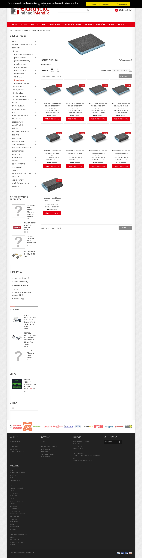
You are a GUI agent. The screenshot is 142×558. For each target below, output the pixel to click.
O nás (111, 24)
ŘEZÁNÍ (15, 161)
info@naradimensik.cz (85, 460)
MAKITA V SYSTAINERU (20, 132)
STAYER (15, 170)
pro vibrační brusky (20, 70)
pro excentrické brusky (22, 61)
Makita (24, 24)
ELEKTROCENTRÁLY (19, 109)
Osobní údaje (14, 449)
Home (14, 24)
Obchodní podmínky (72, 24)
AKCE (14, 41)
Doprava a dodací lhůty (95, 24)
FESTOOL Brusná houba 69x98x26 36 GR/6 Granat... (98, 153)
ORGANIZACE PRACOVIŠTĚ (21, 148)
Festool (34, 24)
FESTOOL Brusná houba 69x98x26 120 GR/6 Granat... (75, 153)
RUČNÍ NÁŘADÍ (17, 157)
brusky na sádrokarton (21, 99)
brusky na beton (18, 87)
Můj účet (14, 437)
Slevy (13, 373)
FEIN (44, 24)
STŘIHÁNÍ (15, 177)
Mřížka (52, 70)
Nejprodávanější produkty (19, 198)
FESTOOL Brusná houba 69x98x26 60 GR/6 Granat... (121, 153)
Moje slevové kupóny (17, 452)
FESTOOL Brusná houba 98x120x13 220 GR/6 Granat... (75, 106)
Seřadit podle (106, 70)
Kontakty (122, 24)
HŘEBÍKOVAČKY (17, 122)
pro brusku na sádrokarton (23, 54)
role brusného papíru (21, 83)
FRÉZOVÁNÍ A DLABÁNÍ (20, 116)
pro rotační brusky (20, 67)
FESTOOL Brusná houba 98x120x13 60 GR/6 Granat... (121, 106)
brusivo (15, 51)
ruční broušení (19, 74)
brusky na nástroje (19, 96)
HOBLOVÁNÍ (16, 119)
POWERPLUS (16, 154)
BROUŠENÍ (16, 48)
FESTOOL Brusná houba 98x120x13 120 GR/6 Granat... (98, 106)
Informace (16, 272)
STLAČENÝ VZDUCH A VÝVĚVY (22, 174)
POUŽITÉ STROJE (18, 151)
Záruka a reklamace (21, 285)
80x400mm (18, 77)
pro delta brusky (19, 58)
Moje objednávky (15, 441)
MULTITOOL (16, 138)
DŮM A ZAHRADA (18, 106)
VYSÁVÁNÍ (15, 186)
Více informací (43, 5)
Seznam (57, 70)
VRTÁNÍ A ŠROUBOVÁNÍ (20, 183)
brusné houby (19, 80)
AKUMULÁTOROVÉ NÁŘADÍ (22, 45)
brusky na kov (18, 93)
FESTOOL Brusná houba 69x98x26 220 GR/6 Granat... (52, 153)
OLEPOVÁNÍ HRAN (18, 145)
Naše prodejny (19, 299)
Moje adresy (14, 446)
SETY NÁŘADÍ (17, 167)
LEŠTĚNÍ (15, 128)
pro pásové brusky (20, 64)
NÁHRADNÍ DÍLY (18, 141)
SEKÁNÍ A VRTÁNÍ (18, 164)
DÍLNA (14, 103)
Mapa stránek (45, 457)
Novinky (14, 309)
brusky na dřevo (18, 90)
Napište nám (55, 24)
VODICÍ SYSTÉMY (18, 180)
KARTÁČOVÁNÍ (17, 125)
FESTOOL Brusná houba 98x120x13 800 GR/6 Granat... (52, 106)
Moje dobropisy (15, 444)
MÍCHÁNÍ (15, 135)
